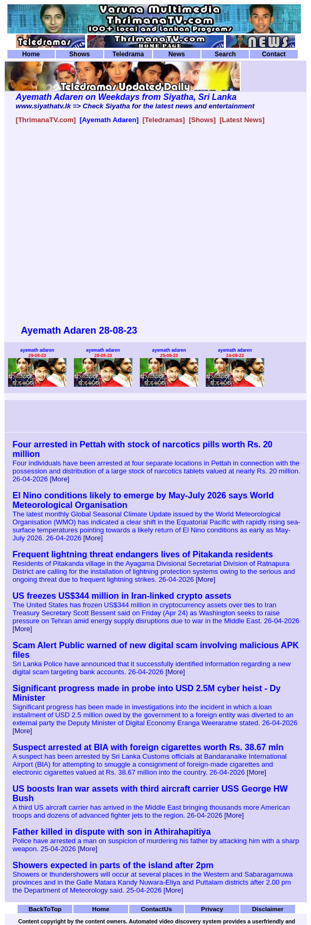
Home (31, 54)
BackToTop (45, 908)
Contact (274, 54)
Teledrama (128, 54)
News (177, 54)
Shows (79, 54)
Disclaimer (267, 908)
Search (225, 54)
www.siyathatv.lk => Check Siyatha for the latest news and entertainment (135, 106)
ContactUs (156, 908)
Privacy (212, 908)
